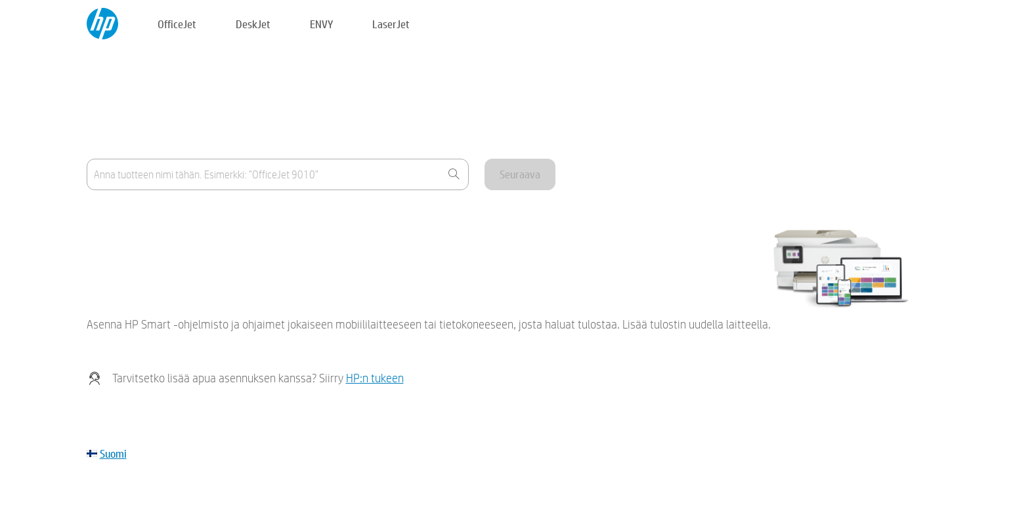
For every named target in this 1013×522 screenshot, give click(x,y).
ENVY (321, 23)
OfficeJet (177, 23)
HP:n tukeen (375, 378)
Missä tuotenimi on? (128, 217)
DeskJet (253, 23)
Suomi (113, 453)
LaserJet (391, 23)
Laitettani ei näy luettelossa (144, 249)
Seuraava (520, 174)
